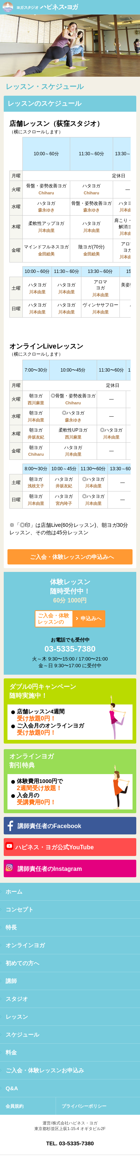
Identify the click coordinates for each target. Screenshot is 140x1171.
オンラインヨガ (25, 945)
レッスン (17, 1017)
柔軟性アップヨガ (46, 223)
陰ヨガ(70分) (91, 246)
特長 (11, 927)
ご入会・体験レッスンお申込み (45, 1070)
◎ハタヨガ (73, 413)
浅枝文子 (36, 486)
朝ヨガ (36, 395)
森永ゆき (46, 210)
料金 (11, 1052)
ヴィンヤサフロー (100, 305)
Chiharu (46, 193)
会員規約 (15, 1106)
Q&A (12, 1088)
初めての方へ (22, 963)
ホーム (14, 891)
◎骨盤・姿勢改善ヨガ (73, 395)
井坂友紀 (36, 437)
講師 (11, 981)
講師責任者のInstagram (50, 869)
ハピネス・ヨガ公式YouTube (54, 847)
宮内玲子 (64, 503)
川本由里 (127, 210)
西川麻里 (36, 403)
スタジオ (17, 999)
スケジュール (22, 1034)
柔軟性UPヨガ (73, 430)
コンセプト (20, 909)
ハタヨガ (91, 185)
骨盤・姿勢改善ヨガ (46, 185)
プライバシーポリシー (84, 1106)
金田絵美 (46, 254)
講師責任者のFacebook (49, 826)
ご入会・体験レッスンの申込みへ (72, 557)
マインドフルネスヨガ (46, 246)
